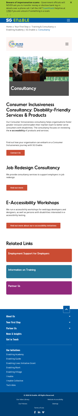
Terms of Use (39, 408)
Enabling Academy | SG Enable (21, 29)
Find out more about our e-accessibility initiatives (33, 225)
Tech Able (11, 385)
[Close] (71, 2)
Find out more (16, 188)
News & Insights (14, 333)
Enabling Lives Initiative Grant (21, 363)
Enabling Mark (13, 367)
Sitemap (55, 404)
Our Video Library (22, 399)
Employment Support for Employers (28, 253)
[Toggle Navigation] (68, 20)
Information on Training (22, 269)
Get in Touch (12, 339)
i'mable (9, 376)
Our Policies (22, 404)
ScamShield (48, 8)
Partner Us (14, 285)
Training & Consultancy (42, 26)
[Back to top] (66, 309)
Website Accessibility (55, 399)
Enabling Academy (15, 354)
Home (9, 26)
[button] (39, 316)
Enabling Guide (13, 358)
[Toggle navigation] (67, 44)
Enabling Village (14, 371)
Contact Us (15, 153)
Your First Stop (22, 26)
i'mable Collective (14, 380)
